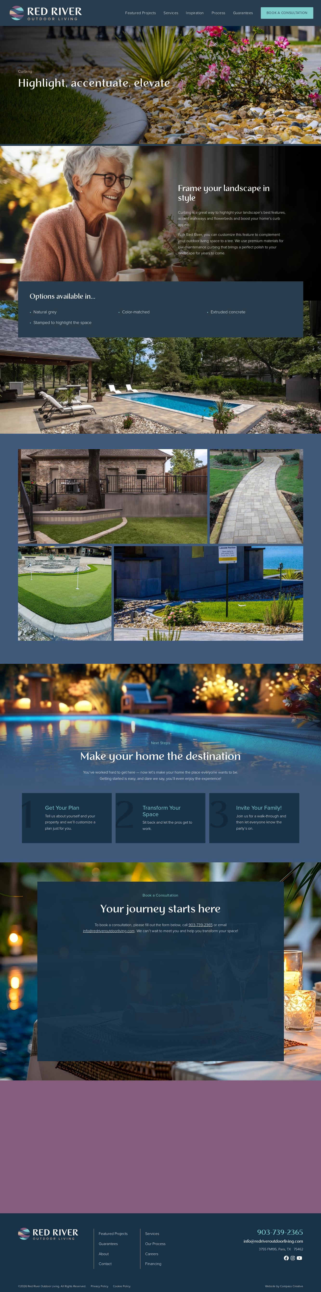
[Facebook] (286, 1258)
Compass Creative (291, 1286)
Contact (105, 1263)
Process (218, 13)
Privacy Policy (99, 1286)
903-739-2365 (201, 925)
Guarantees (243, 13)
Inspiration (195, 13)
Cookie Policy (122, 1286)
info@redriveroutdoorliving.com (109, 931)
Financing (153, 1263)
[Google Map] (273, 1249)
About (104, 1254)
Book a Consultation (287, 12)
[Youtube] (299, 1258)
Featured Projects (140, 13)
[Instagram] (293, 1258)
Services (171, 13)
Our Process (155, 1244)
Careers (151, 1254)
